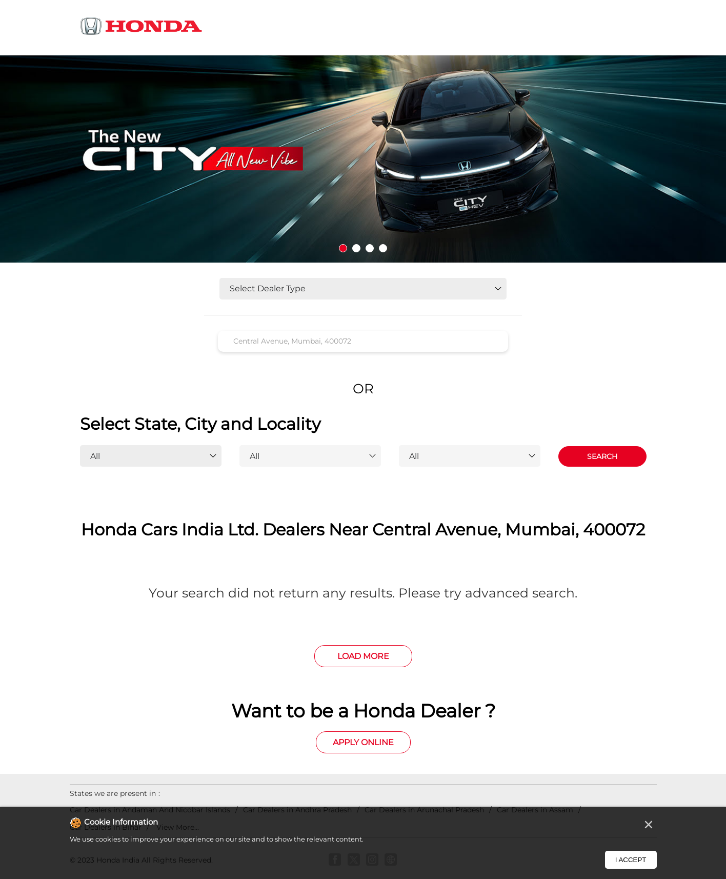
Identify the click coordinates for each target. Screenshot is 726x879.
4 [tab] (383, 248)
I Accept (631, 860)
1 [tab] (343, 248)
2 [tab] (356, 248)
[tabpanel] (363, 159)
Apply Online (363, 742)
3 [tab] (370, 248)
